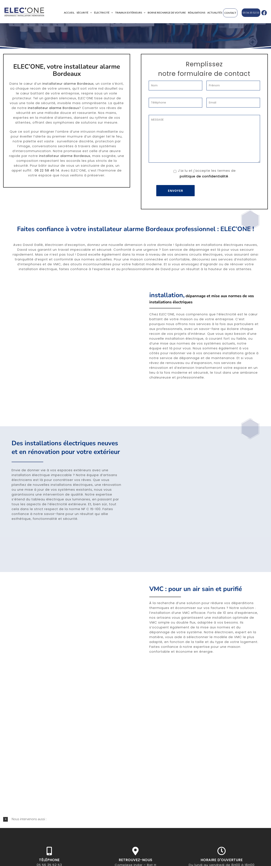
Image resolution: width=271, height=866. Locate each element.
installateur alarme (45, 108)
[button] (135, 819)
